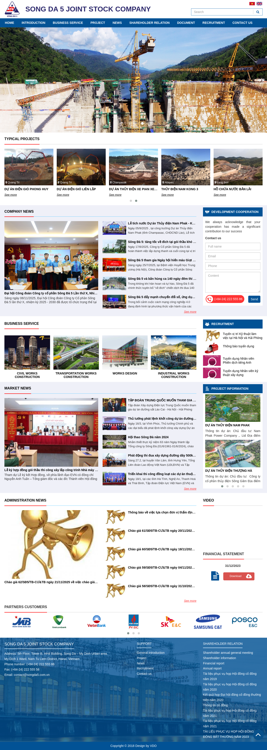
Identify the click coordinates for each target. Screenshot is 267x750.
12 (152, 123)
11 (149, 123)
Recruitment (214, 22)
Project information (229, 388)
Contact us (242, 22)
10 (145, 123)
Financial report (213, 663)
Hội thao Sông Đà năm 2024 (148, 437)
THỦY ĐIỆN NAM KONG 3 (232, 189)
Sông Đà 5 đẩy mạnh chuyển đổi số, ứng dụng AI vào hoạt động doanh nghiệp (185, 297)
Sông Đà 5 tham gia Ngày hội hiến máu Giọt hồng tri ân (168, 260)
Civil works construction (76, 375)
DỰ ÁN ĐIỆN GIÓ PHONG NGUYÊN (29, 189)
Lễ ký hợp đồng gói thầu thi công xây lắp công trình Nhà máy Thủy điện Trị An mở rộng (68, 470)
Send (254, 299)
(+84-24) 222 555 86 (40, 664)
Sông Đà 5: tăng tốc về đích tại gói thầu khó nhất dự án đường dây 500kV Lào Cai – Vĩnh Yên (196, 242)
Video (208, 500)
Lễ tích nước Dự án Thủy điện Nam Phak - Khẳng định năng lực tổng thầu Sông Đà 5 (190, 223)
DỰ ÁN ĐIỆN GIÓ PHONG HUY (79, 189)
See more (10, 194)
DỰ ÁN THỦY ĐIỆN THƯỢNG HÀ (232, 470)
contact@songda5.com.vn (32, 675)
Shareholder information (219, 658)
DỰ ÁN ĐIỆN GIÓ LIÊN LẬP (128, 189)
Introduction (33, 22)
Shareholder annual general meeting (228, 652)
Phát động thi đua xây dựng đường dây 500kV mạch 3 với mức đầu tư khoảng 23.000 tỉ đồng (195, 455)
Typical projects (21, 139)
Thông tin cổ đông (215, 705)
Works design (173, 373)
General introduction (151, 652)
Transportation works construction (124, 375)
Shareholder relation (149, 22)
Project (97, 22)
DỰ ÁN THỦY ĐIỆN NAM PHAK (231, 425)
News (117, 22)
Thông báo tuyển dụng (238, 346)
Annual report (212, 668)
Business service (68, 22)
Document (186, 22)
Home (9, 22)
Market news (17, 388)
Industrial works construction (27, 375)
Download (235, 576)
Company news (19, 211)
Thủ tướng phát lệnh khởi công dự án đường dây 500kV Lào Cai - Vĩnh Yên (182, 418)
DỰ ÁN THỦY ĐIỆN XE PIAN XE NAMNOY (191, 189)
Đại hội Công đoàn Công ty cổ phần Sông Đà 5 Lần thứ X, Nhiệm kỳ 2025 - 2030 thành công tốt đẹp (76, 293)
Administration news (25, 500)
